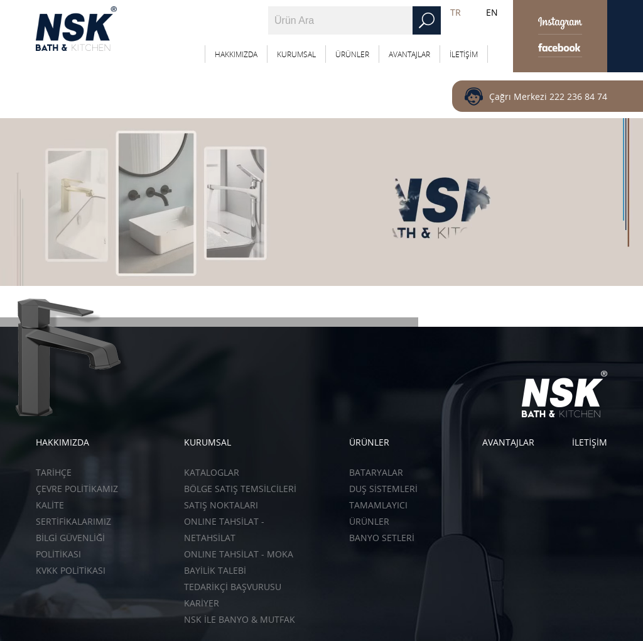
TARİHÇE (54, 472)
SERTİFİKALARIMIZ (73, 521)
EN (492, 12)
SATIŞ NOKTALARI (221, 505)
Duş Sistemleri (383, 489)
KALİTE (50, 505)
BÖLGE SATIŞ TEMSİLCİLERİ (240, 489)
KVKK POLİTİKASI (70, 570)
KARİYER (201, 603)
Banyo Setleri (381, 538)
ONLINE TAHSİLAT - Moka (238, 554)
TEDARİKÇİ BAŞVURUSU (232, 587)
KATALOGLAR (211, 472)
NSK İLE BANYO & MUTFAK (239, 619)
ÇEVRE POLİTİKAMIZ (77, 489)
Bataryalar (376, 472)
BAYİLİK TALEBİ (215, 570)
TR (455, 12)
